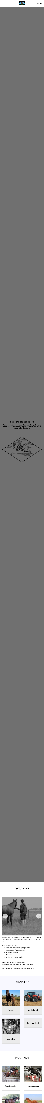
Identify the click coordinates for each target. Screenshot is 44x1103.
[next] (38, 917)
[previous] (5, 917)
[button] (2, 3)
